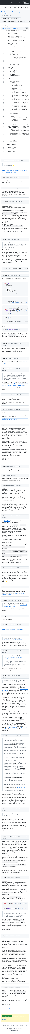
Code (4, 21)
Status (16, 1025)
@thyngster (20, 726)
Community (21, 1025)
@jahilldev (12, 686)
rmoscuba (5, 343)
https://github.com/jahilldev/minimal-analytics (13, 629)
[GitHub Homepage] (11, 1030)
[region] (15, 92)
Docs (26, 1025)
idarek (4, 177)
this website (7, 521)
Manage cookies (17, 1027)
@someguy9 (12, 717)
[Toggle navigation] (2, 2)
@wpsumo (4, 881)
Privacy (8, 1025)
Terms (4, 1025)
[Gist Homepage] (11, 2)
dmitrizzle (5, 275)
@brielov (4, 489)
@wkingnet (18, 717)
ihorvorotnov (6, 160)
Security (12, 1025)
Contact (11, 1027)
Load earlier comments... (15, 157)
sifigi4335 (5, 624)
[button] (20, 18)
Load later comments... (15, 1008)
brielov (4, 475)
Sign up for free (7, 1016)
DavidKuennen (5, 12)
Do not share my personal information (15, 1028)
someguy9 (5, 616)
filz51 (4, 358)
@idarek (10, 619)
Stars (21, 21)
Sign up (26, 2)
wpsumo (5, 394)
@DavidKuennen (20, 723)
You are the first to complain (10, 749)
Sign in (20, 2)
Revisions (12, 21)
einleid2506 (5, 201)
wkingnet (5, 600)
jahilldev (5, 877)
